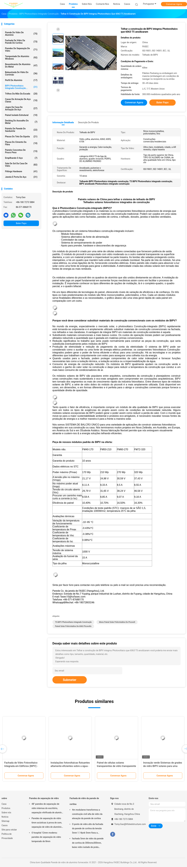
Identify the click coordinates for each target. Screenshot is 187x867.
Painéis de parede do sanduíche (21, 129)
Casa (4, 804)
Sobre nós (6, 812)
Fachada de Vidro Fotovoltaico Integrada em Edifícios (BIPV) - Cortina (21, 766)
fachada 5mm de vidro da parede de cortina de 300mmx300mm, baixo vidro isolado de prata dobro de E (87, 843)
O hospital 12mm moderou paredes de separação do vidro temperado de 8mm (46, 837)
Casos (5, 825)
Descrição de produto (88, 122)
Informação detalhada (63, 122)
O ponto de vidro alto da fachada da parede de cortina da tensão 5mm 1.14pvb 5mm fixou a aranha (87, 829)
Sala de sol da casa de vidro (21, 164)
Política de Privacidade (7, 836)
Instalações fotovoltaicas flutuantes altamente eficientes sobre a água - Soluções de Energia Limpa (70, 766)
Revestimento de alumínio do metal (21, 65)
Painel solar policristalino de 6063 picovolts (73, 626)
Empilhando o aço (21, 157)
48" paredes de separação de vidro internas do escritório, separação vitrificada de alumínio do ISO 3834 (47, 809)
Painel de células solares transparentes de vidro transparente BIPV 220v (116, 766)
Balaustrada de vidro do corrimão (21, 73)
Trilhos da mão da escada (21, 93)
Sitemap (5, 821)
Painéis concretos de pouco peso (21, 151)
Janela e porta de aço (21, 176)
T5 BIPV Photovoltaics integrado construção (73, 622)
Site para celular (9, 829)
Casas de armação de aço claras (21, 100)
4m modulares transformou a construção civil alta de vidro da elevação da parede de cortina (87, 814)
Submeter (69, 680)
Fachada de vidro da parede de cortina (21, 41)
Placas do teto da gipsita (21, 136)
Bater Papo (21, 223)
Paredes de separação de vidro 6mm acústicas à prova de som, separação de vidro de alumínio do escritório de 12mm (47, 823)
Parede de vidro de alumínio (21, 33)
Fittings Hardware (21, 171)
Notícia (5, 817)
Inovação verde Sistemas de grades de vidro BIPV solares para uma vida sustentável (162, 766)
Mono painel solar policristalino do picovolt (117, 622)
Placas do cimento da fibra (21, 143)
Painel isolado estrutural (21, 115)
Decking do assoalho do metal (21, 121)
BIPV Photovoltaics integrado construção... (21, 86)
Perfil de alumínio (21, 80)
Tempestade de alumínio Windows (21, 57)
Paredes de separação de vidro (21, 49)
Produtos (6, 808)
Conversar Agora (174, 4)
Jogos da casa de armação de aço (21, 108)
